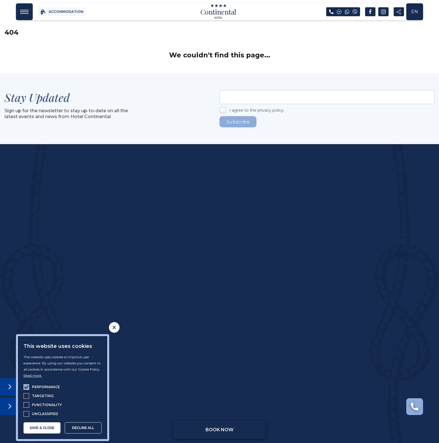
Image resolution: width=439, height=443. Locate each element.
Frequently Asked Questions (352, 300)
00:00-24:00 (184, 261)
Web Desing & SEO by (360, 404)
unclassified (45, 414)
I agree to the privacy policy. (256, 110)
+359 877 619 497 (302, 241)
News (352, 291)
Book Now (219, 429)
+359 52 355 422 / (262, 241)
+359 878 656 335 (174, 241)
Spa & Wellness (264, 291)
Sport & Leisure (264, 300)
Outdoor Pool (175, 300)
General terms (247, 404)
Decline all (83, 428)
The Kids (264, 310)
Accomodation (86, 300)
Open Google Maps (111, 357)
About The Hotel (86, 291)
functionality (47, 405)
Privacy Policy (191, 404)
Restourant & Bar (175, 291)
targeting (43, 396)
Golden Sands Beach (175, 310)
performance (46, 387)
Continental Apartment (86, 310)
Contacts (352, 310)
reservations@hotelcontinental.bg (173, 251)
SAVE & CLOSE (42, 428)
